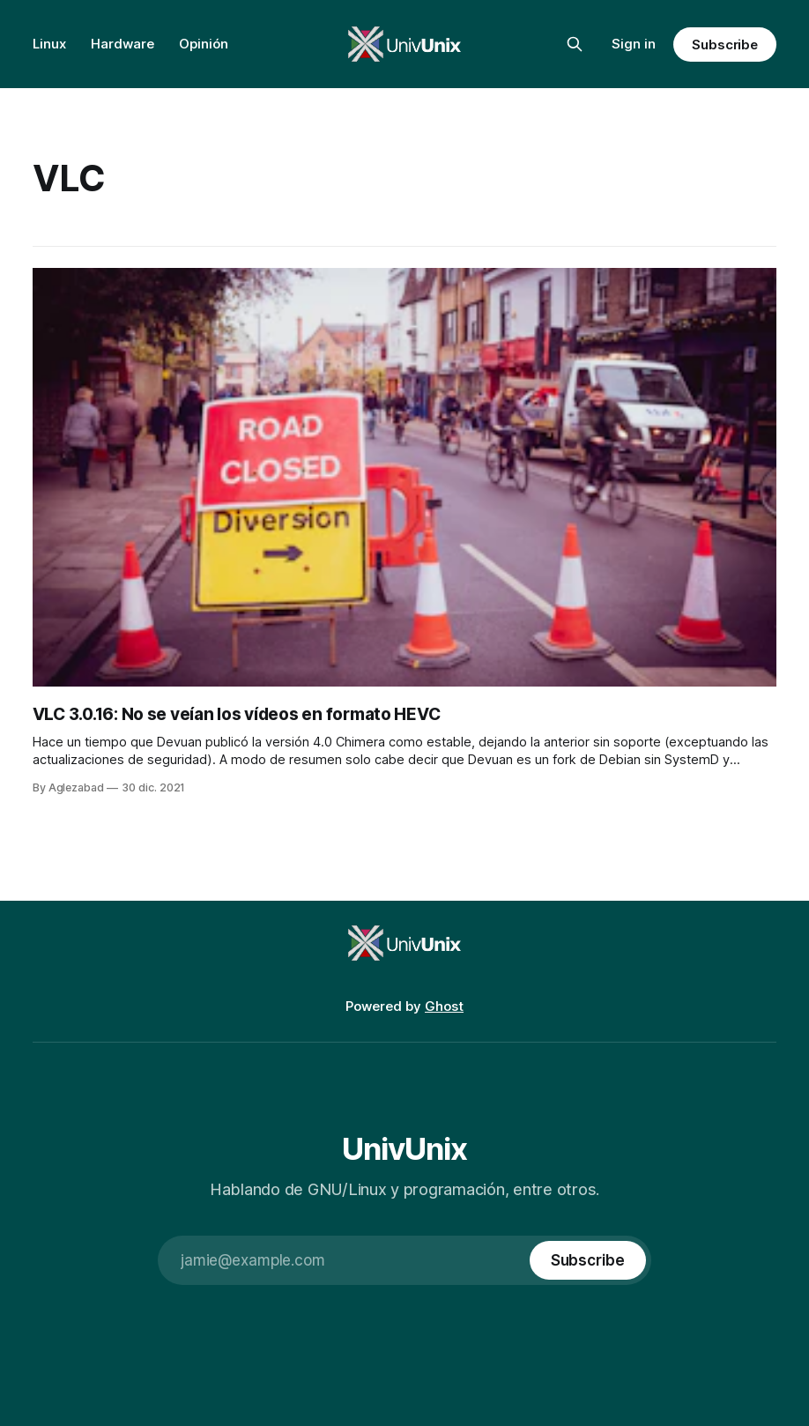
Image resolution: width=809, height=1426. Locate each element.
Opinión (203, 43)
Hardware (122, 43)
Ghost (444, 1006)
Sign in (634, 43)
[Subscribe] (588, 1260)
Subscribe (725, 44)
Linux (49, 43)
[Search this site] (574, 44)
